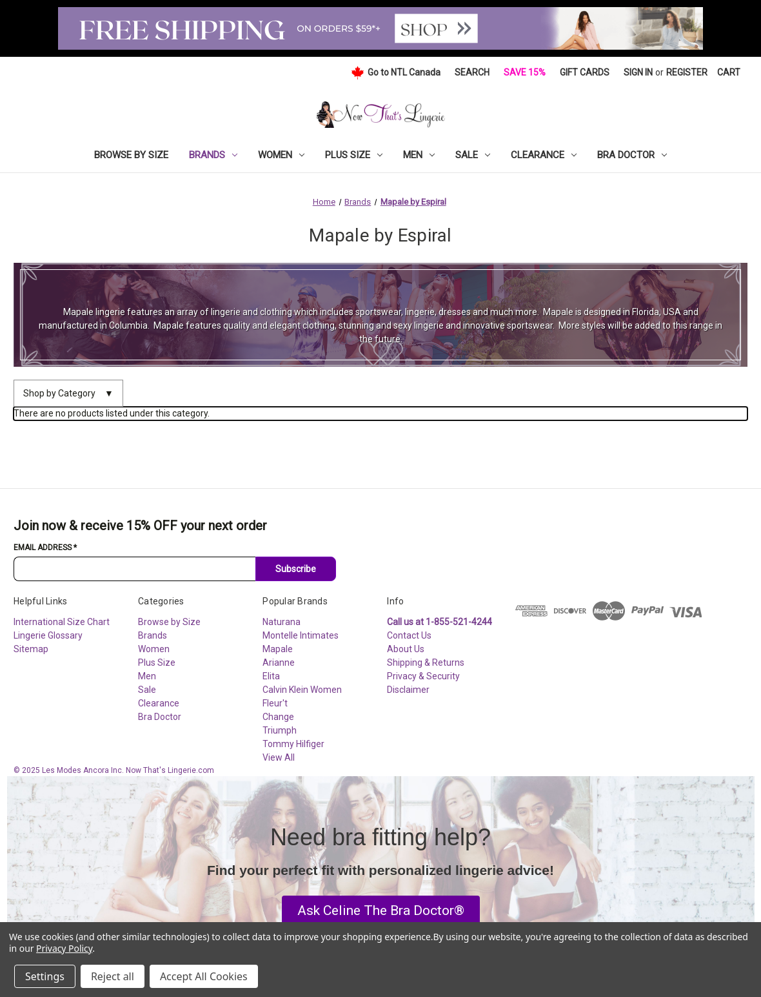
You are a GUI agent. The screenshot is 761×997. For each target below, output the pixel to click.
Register (686, 72)
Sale (472, 155)
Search (472, 72)
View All (278, 757)
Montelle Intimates (300, 635)
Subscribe (295, 569)
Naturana (281, 622)
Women (281, 155)
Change (278, 717)
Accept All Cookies (204, 976)
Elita (271, 676)
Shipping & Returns (425, 662)
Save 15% (525, 72)
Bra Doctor (632, 155)
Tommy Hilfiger (293, 744)
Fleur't (275, 703)
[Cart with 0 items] (728, 72)
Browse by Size (131, 155)
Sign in (638, 72)
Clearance (544, 155)
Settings (44, 976)
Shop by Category (68, 393)
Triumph (279, 730)
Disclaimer (408, 689)
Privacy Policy (64, 948)
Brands (213, 155)
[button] (381, 911)
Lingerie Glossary (48, 635)
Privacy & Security (423, 676)
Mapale (277, 649)
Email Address (45, 547)
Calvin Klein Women (302, 689)
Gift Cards (584, 72)
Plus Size (353, 155)
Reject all (112, 976)
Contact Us (409, 635)
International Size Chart (62, 622)
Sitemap (31, 649)
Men (419, 155)
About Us (405, 649)
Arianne (278, 662)
